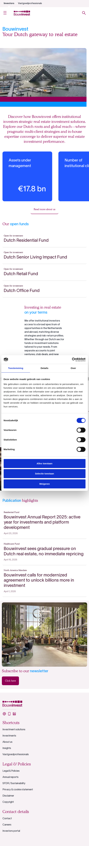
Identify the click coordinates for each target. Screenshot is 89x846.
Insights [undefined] (6, 748)
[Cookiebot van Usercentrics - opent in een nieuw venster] (71, 360)
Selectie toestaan (44, 473)
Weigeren (44, 483)
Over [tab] (73, 368)
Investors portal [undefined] (11, 831)
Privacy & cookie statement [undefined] (17, 790)
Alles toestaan (44, 463)
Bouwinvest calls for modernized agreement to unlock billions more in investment (39, 580)
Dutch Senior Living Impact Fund (35, 257)
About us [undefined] (7, 742)
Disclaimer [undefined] (8, 796)
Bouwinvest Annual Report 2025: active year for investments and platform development (42, 522)
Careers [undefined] (6, 825)
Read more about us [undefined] (44, 209)
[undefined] (4, 714)
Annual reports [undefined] (10, 777)
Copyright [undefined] (8, 802)
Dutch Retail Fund (21, 274)
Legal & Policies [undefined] (11, 771)
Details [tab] (44, 368)
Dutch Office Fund (22, 291)
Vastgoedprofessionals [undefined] (30, 3)
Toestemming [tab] (15, 368)
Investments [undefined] (9, 736)
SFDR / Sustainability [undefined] (13, 783)
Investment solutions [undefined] (13, 730)
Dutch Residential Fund (26, 241)
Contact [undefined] (7, 819)
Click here (10, 680)
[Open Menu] (5, 13)
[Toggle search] (84, 13)
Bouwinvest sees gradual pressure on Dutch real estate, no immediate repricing (44, 551)
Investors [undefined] (9, 3)
